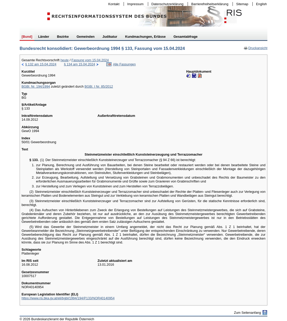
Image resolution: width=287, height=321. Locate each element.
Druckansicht (255, 48)
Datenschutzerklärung (166, 4)
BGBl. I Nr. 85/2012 (98, 86)
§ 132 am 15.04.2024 (40, 64)
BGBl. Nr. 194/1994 (35, 86)
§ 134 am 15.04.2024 (79, 64)
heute (64, 60)
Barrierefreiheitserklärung (208, 4)
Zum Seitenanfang (247, 313)
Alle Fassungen (124, 64)
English (261, 4)
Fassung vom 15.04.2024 (90, 60)
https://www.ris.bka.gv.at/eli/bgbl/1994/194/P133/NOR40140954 (67, 298)
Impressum (134, 4)
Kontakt (113, 4)
